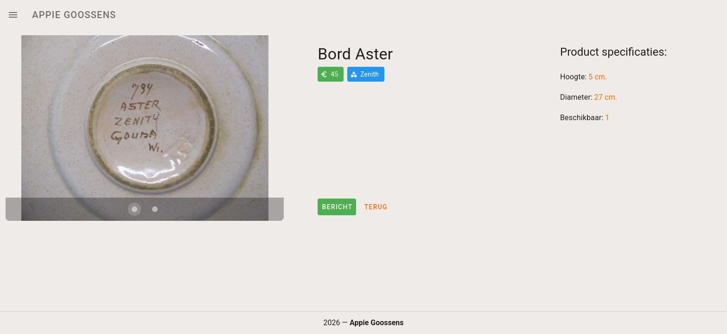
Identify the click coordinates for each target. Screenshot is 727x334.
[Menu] (13, 15)
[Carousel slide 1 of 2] (134, 209)
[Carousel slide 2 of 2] (154, 209)
